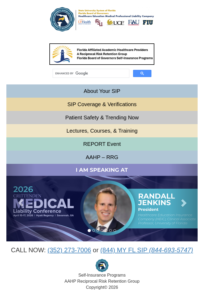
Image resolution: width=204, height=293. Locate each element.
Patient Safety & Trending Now (102, 117)
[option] (102, 202)
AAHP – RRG (102, 157)
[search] (90, 73)
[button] (20, 202)
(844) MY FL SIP (146, 250)
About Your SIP (102, 91)
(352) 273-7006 (69, 250)
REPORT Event (102, 144)
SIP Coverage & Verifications (102, 104)
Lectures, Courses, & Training (102, 131)
